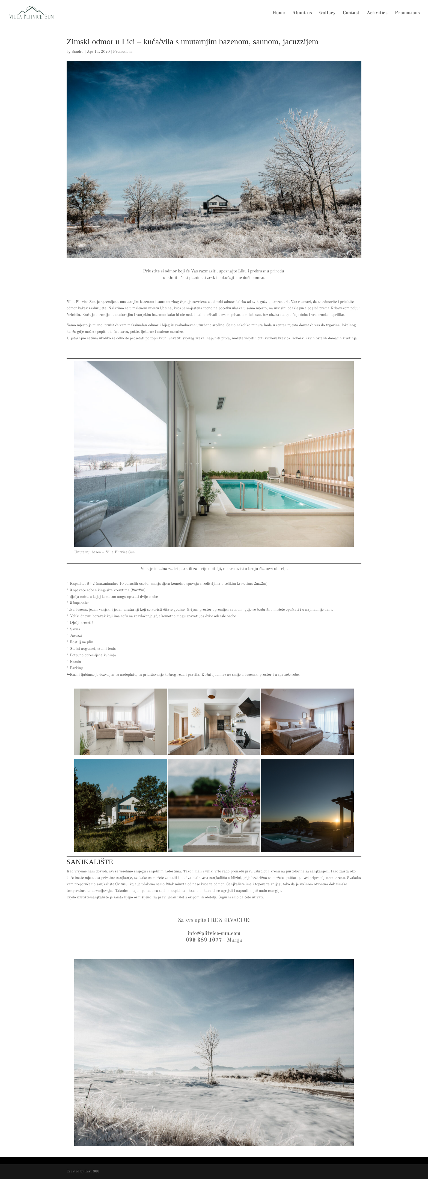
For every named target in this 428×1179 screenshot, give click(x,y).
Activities (377, 13)
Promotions (407, 13)
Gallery (327, 13)
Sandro (78, 52)
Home (278, 13)
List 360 (92, 1171)
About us (302, 13)
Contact (351, 13)
